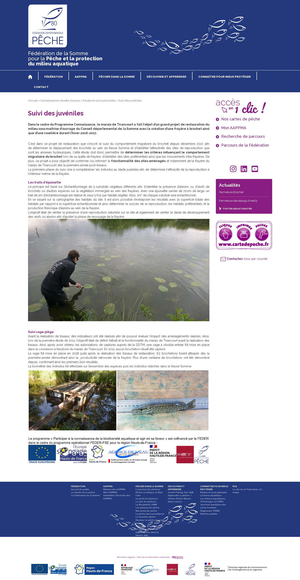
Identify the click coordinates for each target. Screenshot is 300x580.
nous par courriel (244, 258)
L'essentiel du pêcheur (148, 489)
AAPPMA (108, 486)
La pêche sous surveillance (150, 514)
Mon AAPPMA (110, 492)
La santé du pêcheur (147, 498)
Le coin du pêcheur (146, 501)
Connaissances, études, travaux (60, 100)
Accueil (33, 100)
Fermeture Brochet (231, 192)
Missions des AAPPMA (114, 489)
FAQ (235, 486)
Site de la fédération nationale (153, 557)
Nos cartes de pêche (146, 511)
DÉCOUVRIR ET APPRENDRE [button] (166, 76)
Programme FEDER (209, 511)
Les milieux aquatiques (212, 498)
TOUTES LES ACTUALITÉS (235, 208)
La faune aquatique (211, 495)
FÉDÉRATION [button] (53, 76)
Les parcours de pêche (148, 507)
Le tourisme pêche (146, 517)
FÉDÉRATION (78, 486)
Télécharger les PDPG (211, 501)
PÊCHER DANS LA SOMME (149, 486)
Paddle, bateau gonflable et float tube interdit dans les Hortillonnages (150, 541)
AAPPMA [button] (81, 76)
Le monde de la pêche (83, 492)
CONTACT (41, 87)
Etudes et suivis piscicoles (99, 100)
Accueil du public (80, 489)
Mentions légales (126, 557)
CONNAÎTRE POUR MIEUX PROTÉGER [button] (224, 76)
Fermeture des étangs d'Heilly (238, 200)
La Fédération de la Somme (85, 495)
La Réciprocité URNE (146, 504)
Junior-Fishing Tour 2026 (180, 492)
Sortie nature (175, 501)
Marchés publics (208, 514)
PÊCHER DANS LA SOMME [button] (117, 76)
